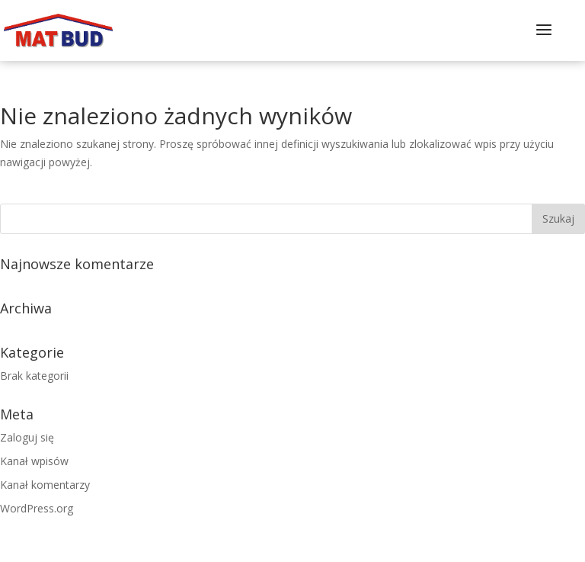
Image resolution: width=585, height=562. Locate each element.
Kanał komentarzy (45, 484)
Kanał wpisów (34, 461)
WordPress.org (36, 508)
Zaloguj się (27, 437)
